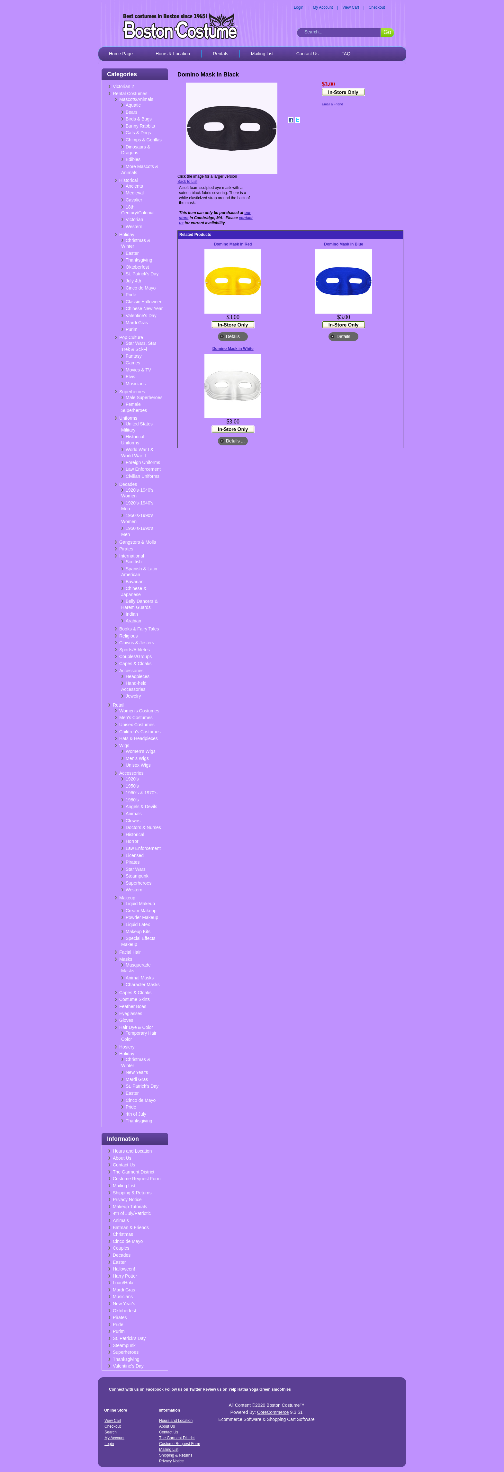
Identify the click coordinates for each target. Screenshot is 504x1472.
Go (387, 32)
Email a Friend (332, 104)
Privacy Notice (127, 1199)
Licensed (135, 855)
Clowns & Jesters (136, 642)
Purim (132, 329)
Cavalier (134, 199)
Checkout (377, 7)
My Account (323, 7)
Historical (128, 180)
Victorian (134, 219)
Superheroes (132, 391)
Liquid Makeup (140, 903)
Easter (132, 253)
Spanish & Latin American (139, 571)
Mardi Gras (137, 322)
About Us (122, 1158)
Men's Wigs (137, 758)
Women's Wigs (141, 751)
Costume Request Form (137, 1178)
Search (110, 1432)
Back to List (187, 181)
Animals (134, 813)
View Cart (350, 7)
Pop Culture (131, 337)
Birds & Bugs (139, 118)
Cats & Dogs (138, 132)
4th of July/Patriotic (132, 1213)
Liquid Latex (138, 924)
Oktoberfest (137, 267)
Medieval (135, 192)
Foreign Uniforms (143, 462)
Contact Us (307, 53)
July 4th (133, 280)
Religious (128, 635)
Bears (132, 112)
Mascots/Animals (136, 99)
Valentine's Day (141, 315)
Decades (128, 484)
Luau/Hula (123, 1282)
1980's (132, 799)
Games (133, 362)
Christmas (123, 1234)
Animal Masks (140, 977)
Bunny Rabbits (140, 126)
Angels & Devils (141, 806)
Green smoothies (275, 1389)
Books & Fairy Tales (139, 628)
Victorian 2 (123, 86)
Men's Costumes (136, 717)
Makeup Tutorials (130, 1206)
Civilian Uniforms (142, 476)
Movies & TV (138, 369)
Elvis (130, 376)
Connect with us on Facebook (136, 1389)
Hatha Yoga (248, 1389)
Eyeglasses (130, 1013)
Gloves (126, 1020)
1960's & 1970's (142, 792)
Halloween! (124, 1268)
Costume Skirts (134, 999)
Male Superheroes (144, 397)
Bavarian (134, 581)
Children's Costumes (140, 731)
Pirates (126, 548)
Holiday (126, 234)
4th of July (136, 1114)
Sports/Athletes (134, 649)
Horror (132, 841)
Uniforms (128, 418)
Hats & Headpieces (138, 738)
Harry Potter (125, 1276)
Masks (125, 959)
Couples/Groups (135, 656)
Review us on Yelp (219, 1389)
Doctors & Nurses (143, 827)
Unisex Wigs (138, 765)
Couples (121, 1248)
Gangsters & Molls (137, 542)
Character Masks (143, 984)
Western (134, 226)
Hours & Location (173, 53)
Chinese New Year (144, 308)
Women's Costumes (139, 710)
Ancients (134, 186)
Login (298, 7)
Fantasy (134, 356)
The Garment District (133, 1171)
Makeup (127, 897)
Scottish (134, 561)
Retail (118, 705)
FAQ (345, 53)
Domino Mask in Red (233, 244)
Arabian (133, 620)
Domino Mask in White (233, 348)
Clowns (133, 820)
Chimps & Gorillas (144, 139)
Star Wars (136, 869)
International (131, 555)
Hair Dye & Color (136, 1027)
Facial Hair (130, 952)
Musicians (136, 383)
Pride (131, 294)
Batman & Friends (131, 1227)
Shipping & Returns (132, 1192)
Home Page (121, 53)
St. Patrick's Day (142, 273)
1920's (132, 778)
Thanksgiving (139, 260)
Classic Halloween (144, 301)
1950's (132, 786)
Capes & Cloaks (135, 663)
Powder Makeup (142, 917)
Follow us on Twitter (183, 1389)
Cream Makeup (141, 910)
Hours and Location (132, 1151)
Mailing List (262, 53)
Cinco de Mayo (141, 287)
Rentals (220, 53)
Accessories (131, 670)
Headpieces (137, 676)
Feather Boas (132, 1006)
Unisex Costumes (137, 724)
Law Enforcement (143, 469)
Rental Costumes (130, 93)
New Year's (137, 1072)
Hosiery (126, 1046)
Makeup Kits (138, 931)
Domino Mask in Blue (343, 244)
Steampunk (137, 876)
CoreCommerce (273, 1412)
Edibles (133, 159)
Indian (132, 614)
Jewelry (133, 696)
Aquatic (133, 105)
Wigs (124, 745)
